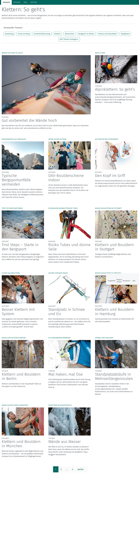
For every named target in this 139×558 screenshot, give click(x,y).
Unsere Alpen (69, 9)
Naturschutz (69, 42)
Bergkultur (82, 9)
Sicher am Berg (24, 42)
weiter (81, 478)
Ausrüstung (9, 42)
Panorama (115, 9)
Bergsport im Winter (86, 42)
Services (127, 9)
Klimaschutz (55, 9)
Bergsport (25, 9)
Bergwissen (125, 42)
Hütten (44, 9)
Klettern (57, 42)
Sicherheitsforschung (42, 42)
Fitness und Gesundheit (107, 42)
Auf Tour (35, 9)
